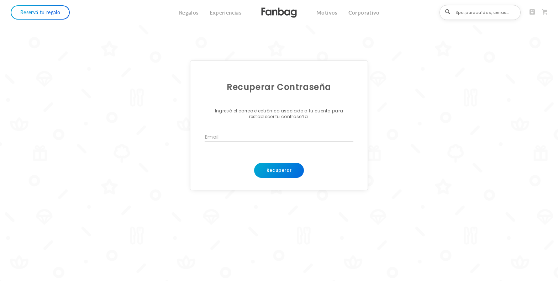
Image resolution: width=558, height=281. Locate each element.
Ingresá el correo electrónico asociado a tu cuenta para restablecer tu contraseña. (279, 114)
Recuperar (279, 170)
